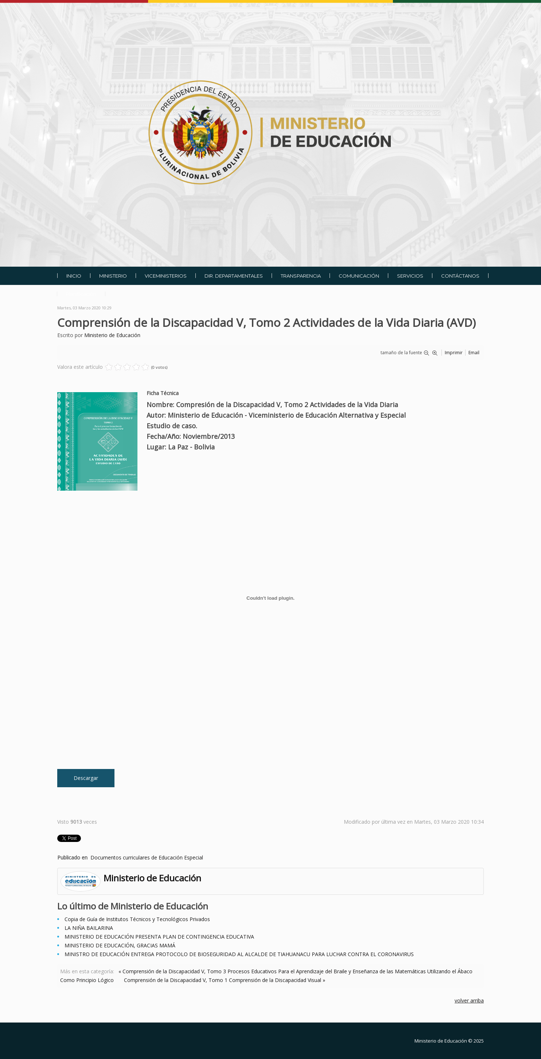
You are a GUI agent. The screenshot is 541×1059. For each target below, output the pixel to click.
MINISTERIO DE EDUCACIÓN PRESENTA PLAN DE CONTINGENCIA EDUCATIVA (159, 936)
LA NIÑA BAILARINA (89, 927)
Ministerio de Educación (112, 335)
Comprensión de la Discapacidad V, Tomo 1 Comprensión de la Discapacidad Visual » (224, 980)
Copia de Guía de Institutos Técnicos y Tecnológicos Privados (137, 919)
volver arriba (469, 1000)
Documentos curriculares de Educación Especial (146, 857)
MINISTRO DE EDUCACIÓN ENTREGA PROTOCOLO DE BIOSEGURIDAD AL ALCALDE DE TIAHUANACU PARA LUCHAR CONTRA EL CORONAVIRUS (239, 954)
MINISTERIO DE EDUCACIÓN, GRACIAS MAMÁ (120, 945)
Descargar (86, 777)
